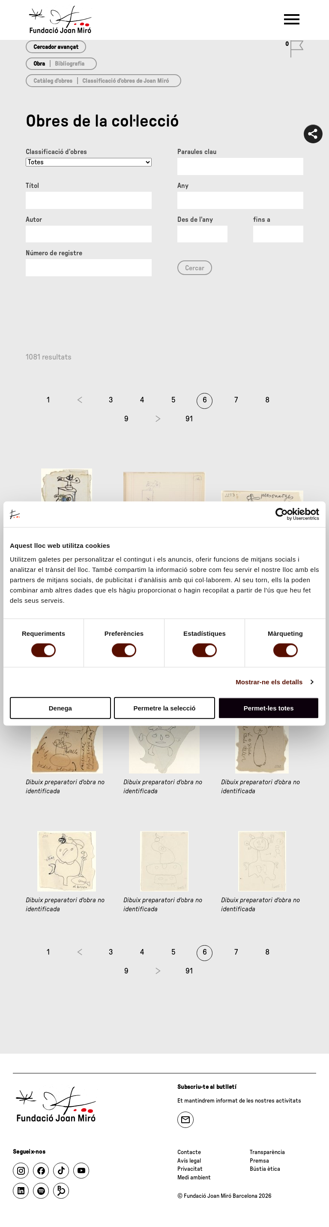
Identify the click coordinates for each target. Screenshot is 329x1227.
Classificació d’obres (56, 151)
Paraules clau (196, 151)
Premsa (259, 1161)
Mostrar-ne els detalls (269, 682)
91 (189, 419)
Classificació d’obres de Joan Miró (125, 81)
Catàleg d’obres (52, 81)
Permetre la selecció (164, 707)
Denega (60, 707)
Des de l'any (195, 219)
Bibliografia (69, 64)
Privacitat (190, 1169)
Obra (39, 64)
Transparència (267, 1152)
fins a (261, 219)
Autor (34, 219)
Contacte (189, 1152)
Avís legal (189, 1161)
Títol (32, 185)
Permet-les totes (269, 707)
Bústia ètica (265, 1169)
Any (182, 185)
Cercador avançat (55, 47)
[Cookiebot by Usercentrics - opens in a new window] (281, 514)
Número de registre (54, 253)
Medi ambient (194, 1178)
